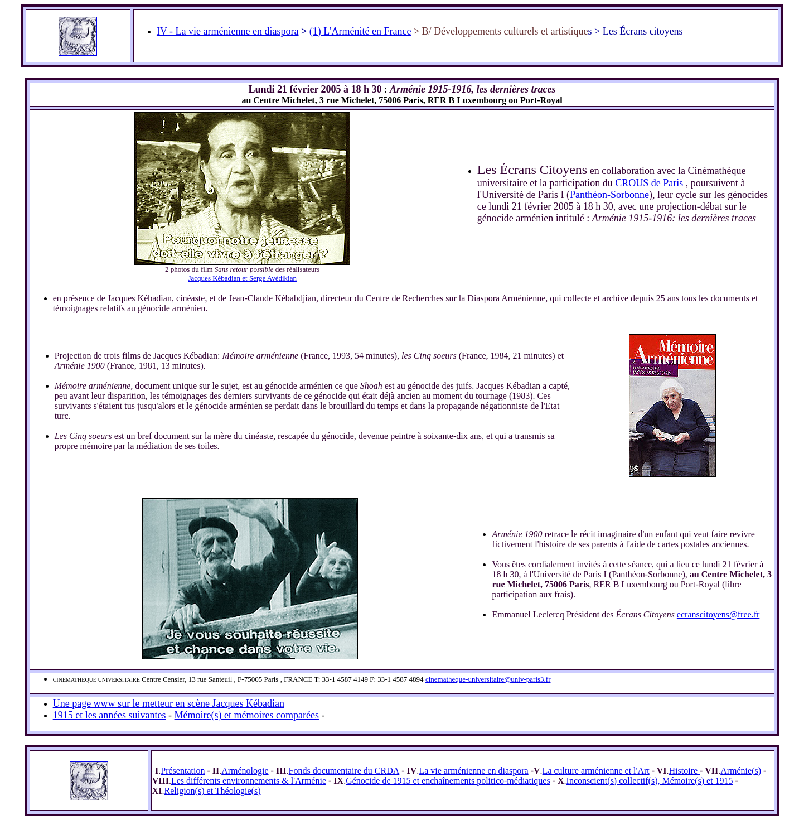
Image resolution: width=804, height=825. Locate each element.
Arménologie (244, 770)
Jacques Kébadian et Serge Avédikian (242, 278)
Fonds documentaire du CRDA (344, 770)
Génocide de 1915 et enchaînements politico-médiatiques (448, 780)
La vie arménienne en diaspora (473, 770)
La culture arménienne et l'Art (596, 770)
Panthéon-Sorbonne (609, 194)
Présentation (183, 770)
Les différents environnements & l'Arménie (248, 780)
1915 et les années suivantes (109, 715)
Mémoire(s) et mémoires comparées (247, 715)
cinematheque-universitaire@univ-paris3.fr (488, 679)
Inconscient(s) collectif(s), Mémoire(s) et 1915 (649, 780)
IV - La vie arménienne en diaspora (228, 31)
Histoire (684, 770)
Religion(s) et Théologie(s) (212, 790)
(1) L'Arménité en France (360, 31)
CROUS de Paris (649, 183)
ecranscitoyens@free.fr (718, 614)
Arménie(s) (740, 770)
